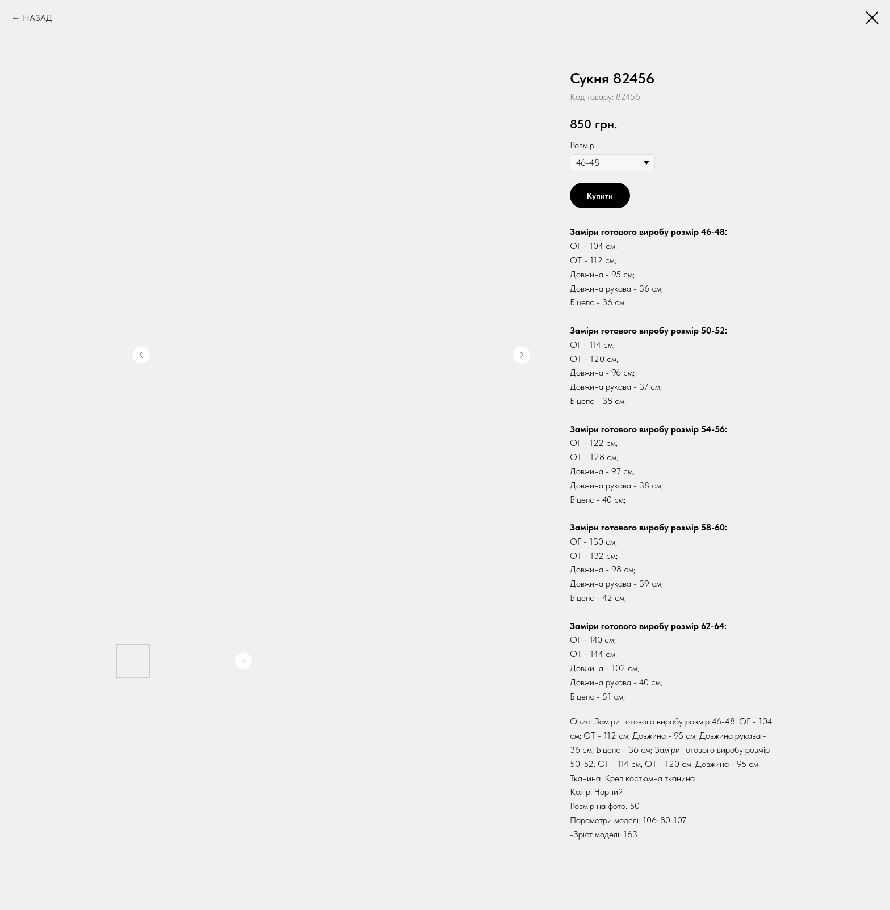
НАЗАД (37, 17)
